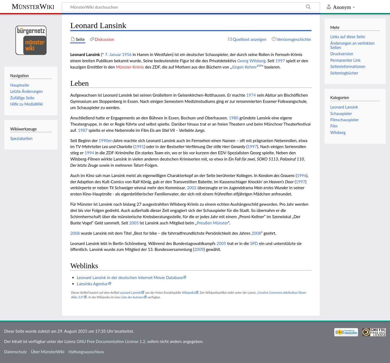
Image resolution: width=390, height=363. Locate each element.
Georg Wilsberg (251, 60)
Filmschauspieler (344, 119)
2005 (134, 222)
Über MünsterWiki (47, 351)
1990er (105, 140)
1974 (251, 95)
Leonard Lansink (130, 292)
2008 (75, 233)
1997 (280, 60)
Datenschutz (15, 351)
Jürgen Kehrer (247, 66)
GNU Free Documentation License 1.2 (111, 341)
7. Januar (113, 54)
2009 (199, 249)
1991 (139, 146)
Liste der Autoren (132, 297)
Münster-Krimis (130, 66)
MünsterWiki (33, 6)
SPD (254, 243)
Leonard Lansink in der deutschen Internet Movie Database (130, 277)
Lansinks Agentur (92, 283)
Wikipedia (188, 292)
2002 (191, 187)
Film (333, 126)
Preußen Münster (212, 222)
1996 (301, 175)
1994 (89, 152)
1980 (233, 117)
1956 (127, 54)
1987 (82, 130)
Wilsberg (337, 132)
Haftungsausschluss (86, 351)
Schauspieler (341, 113)
